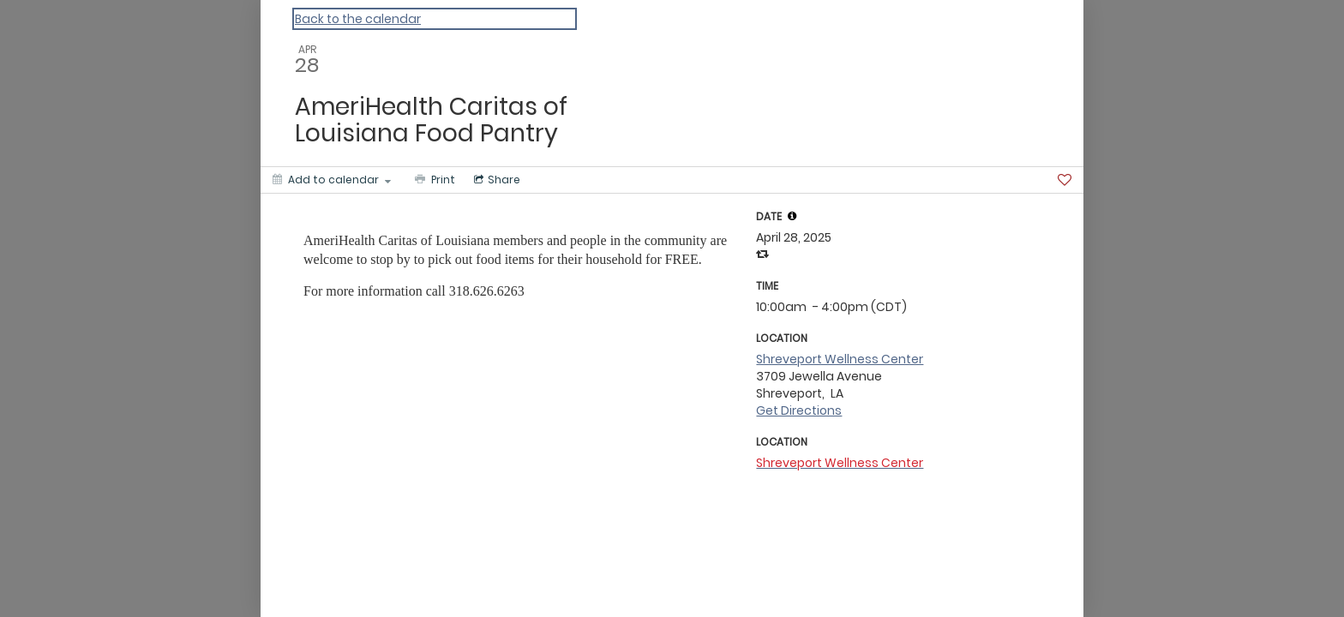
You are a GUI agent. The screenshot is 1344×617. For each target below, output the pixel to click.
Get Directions (799, 410)
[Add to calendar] (332, 180)
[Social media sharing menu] (495, 180)
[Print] (433, 180)
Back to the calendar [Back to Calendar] (358, 18)
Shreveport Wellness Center (839, 359)
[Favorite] (1064, 180)
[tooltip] (792, 216)
